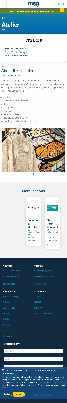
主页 (3, 18)
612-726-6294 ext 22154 (17, 55)
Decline (7, 394)
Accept (19, 394)
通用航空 (37, 297)
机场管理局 (38, 308)
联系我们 (6, 319)
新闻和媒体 (7, 336)
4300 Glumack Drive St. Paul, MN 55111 (11, 274)
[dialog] (33, 382)
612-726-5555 (9, 284)
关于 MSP (7, 302)
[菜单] (3, 4)
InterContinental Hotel (43, 314)
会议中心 (6, 314)
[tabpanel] (33, 150)
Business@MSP (9, 308)
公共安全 (6, 325)
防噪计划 (37, 302)
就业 (4, 331)
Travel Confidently (10, 297)
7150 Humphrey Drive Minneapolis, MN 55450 (43, 274)
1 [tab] (33, 173)
